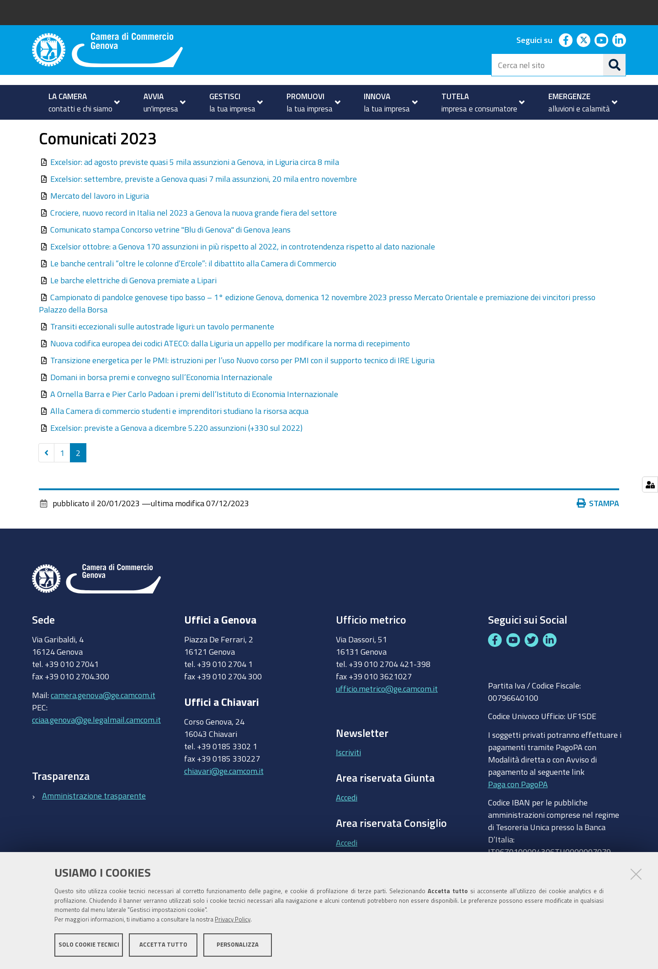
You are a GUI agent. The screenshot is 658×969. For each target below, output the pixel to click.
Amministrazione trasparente (94, 821)
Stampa (598, 529)
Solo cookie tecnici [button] (88, 945)
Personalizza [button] (238, 945)
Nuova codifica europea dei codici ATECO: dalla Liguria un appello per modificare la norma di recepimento (230, 369)
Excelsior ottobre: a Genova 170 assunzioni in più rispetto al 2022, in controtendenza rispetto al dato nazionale (242, 272)
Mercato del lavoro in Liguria (99, 221)
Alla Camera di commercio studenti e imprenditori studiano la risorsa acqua (179, 436)
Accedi (346, 823)
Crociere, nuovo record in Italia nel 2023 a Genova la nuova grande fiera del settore (193, 238)
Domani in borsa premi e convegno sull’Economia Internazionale (161, 402)
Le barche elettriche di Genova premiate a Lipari (133, 306)
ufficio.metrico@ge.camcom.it (387, 714)
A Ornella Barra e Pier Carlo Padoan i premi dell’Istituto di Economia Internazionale (194, 419)
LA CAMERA (71, 129)
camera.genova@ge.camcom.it (103, 720)
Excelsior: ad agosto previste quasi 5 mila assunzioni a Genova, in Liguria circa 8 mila (194, 187)
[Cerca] (614, 64)
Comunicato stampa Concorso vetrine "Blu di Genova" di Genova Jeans (170, 255)
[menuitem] (80, 102)
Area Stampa (128, 129)
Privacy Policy (232, 920)
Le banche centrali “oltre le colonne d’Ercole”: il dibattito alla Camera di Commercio (193, 289)
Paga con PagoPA (518, 809)
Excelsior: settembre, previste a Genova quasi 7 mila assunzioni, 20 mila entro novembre (203, 204)
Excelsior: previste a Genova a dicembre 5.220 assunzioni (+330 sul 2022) (176, 453)
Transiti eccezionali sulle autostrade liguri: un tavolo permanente (162, 352)
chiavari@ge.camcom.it (224, 796)
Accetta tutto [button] (163, 945)
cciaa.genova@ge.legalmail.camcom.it (96, 745)
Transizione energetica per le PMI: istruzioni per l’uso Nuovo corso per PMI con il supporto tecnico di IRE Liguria (242, 385)
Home (38, 129)
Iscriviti (348, 778)
